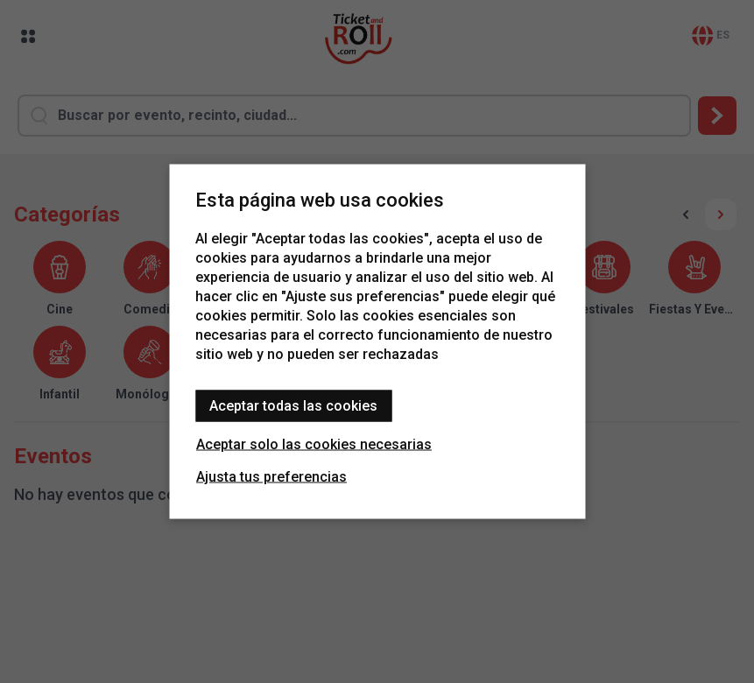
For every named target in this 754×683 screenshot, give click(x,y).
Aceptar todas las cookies (293, 406)
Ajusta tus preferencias (271, 476)
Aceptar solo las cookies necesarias (314, 444)
